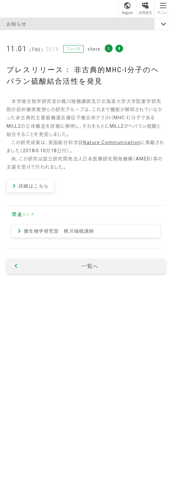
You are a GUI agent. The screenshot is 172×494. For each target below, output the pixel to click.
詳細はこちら (34, 186)
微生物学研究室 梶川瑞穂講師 (59, 231)
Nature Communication (111, 142)
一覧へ (90, 266)
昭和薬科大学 (27, 9)
